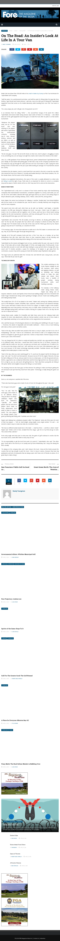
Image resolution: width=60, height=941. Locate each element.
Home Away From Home (17, 844)
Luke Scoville (15, 631)
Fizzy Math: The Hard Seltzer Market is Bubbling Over (20, 764)
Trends (10, 730)
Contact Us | (36, 938)
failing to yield (8, 181)
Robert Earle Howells (17, 678)
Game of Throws (15, 854)
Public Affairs (5, 512)
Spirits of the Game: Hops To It (12, 629)
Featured (6, 821)
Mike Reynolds (14, 865)
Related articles (6, 507)
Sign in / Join (55, 5)
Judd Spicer (15, 602)
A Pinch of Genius (15, 863)
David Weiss (14, 838)
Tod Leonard (15, 723)
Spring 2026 (19, 821)
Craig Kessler (15, 557)
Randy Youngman (7, 44)
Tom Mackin (14, 847)
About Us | (30, 938)
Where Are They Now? (19, 564)
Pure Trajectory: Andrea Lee (11, 599)
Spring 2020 (4, 30)
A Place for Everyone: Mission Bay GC (15, 720)
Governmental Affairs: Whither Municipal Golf (18, 554)
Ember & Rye (14, 835)
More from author (18, 507)
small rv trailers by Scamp (35, 93)
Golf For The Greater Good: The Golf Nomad (17, 676)
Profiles (4, 564)
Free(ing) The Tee (11, 825)
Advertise (42, 938)
